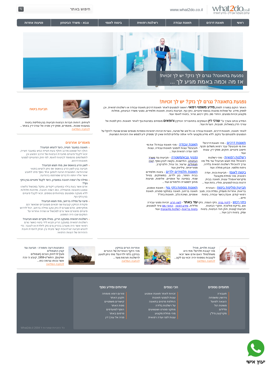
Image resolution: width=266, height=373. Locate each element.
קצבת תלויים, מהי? (204, 247)
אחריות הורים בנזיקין (127, 247)
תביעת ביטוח (38, 109)
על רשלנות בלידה (165, 305)
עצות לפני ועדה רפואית (162, 317)
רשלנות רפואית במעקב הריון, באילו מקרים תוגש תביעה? (55, 219)
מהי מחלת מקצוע (165, 313)
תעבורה (222, 293)
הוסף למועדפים (115, 309)
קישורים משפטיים (114, 301)
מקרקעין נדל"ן (218, 313)
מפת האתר (117, 305)
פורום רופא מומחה (113, 293)
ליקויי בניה (224, 202)
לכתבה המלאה (81, 129)
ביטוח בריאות (190, 209)
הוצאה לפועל (219, 301)
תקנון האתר (117, 297)
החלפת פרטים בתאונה (162, 301)
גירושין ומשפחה (218, 297)
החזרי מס (167, 205)
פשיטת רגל (220, 305)
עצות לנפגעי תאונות (164, 297)
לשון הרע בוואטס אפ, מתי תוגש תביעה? (64, 165)
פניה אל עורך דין (114, 317)
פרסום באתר (116, 313)
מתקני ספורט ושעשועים (162, 309)
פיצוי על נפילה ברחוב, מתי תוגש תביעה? (64, 201)
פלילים (223, 309)
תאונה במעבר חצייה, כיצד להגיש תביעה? (63, 147)
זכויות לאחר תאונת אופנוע (160, 293)
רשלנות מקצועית (170, 209)
